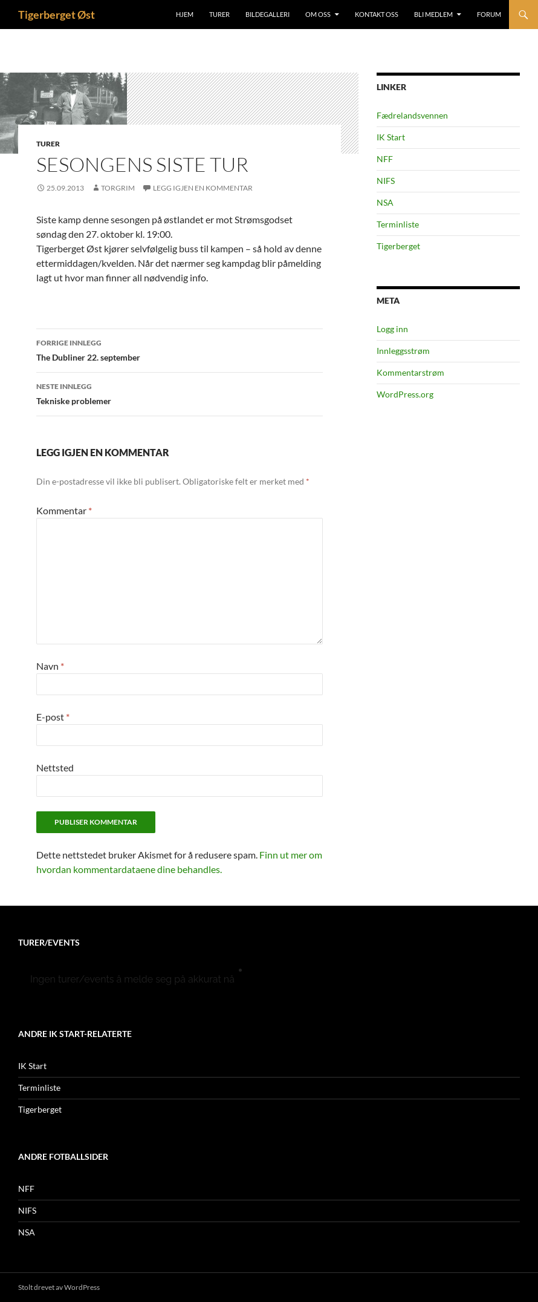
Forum (489, 14)
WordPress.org (405, 394)
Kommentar (64, 510)
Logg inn (392, 329)
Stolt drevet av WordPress (59, 1287)
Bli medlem (433, 14)
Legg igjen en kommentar (203, 187)
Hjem (184, 14)
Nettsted (55, 767)
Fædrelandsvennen (412, 115)
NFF (385, 159)
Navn (50, 666)
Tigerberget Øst (56, 14)
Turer (219, 14)
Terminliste (398, 224)
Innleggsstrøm (403, 350)
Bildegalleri (267, 14)
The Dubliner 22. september (179, 349)
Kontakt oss (376, 14)
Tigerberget (398, 246)
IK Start (391, 137)
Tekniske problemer (179, 392)
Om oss (318, 14)
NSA (385, 202)
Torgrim (118, 187)
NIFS (386, 180)
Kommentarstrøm (410, 372)
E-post (53, 716)
